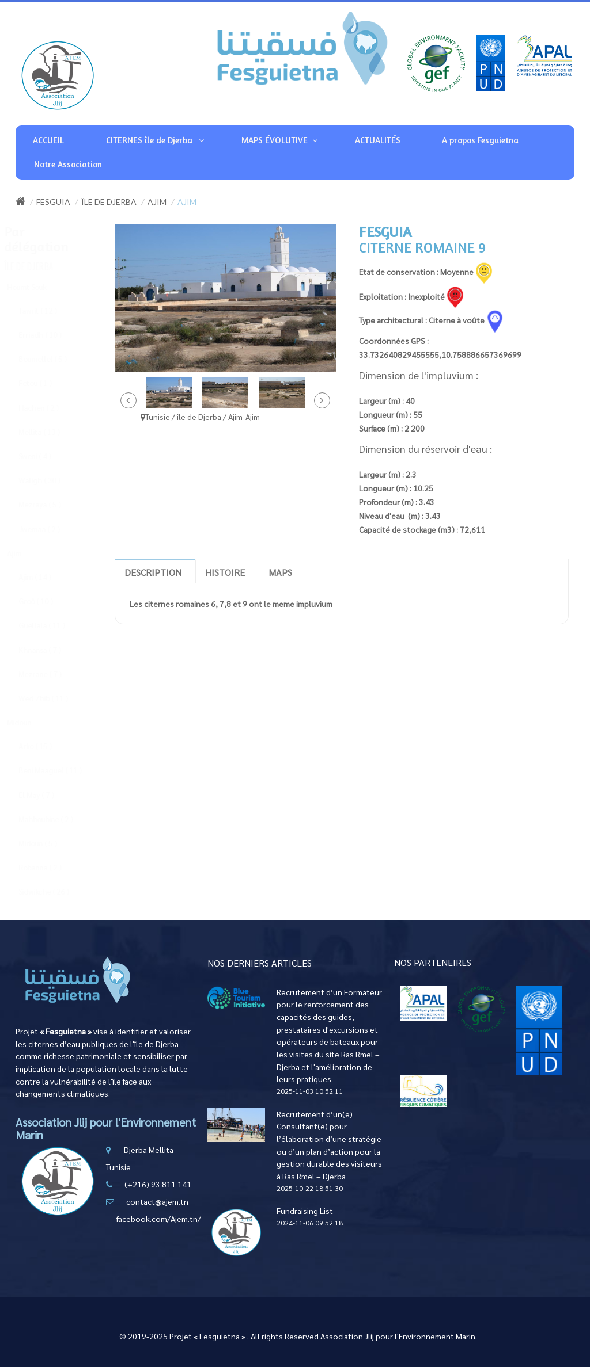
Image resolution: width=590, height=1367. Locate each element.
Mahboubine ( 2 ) (56, 819)
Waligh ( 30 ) (50, 480)
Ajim (157, 202)
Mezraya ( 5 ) (50, 504)
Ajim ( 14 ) (45, 577)
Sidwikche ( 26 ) (54, 891)
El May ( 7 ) (47, 795)
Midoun (30, 722)
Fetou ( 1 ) (46, 383)
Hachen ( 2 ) (49, 408)
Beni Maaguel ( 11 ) (61, 770)
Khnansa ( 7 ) (50, 650)
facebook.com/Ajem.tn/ (158, 1218)
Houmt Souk (37, 287)
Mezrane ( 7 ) (51, 674)
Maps (280, 572)
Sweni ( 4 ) (45, 456)
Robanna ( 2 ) (51, 867)
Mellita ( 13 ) (50, 432)
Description (152, 572)
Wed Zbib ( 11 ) (54, 698)
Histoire (225, 572)
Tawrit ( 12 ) (48, 310)
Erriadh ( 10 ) (51, 334)
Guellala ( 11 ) (52, 625)
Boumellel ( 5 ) (53, 359)
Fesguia (53, 202)
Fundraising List (305, 1210)
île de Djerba (109, 202)
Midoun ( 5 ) (48, 843)
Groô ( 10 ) (46, 601)
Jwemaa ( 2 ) (50, 529)
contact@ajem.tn (157, 1201)
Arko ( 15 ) (46, 746)
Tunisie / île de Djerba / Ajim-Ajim (200, 416)
